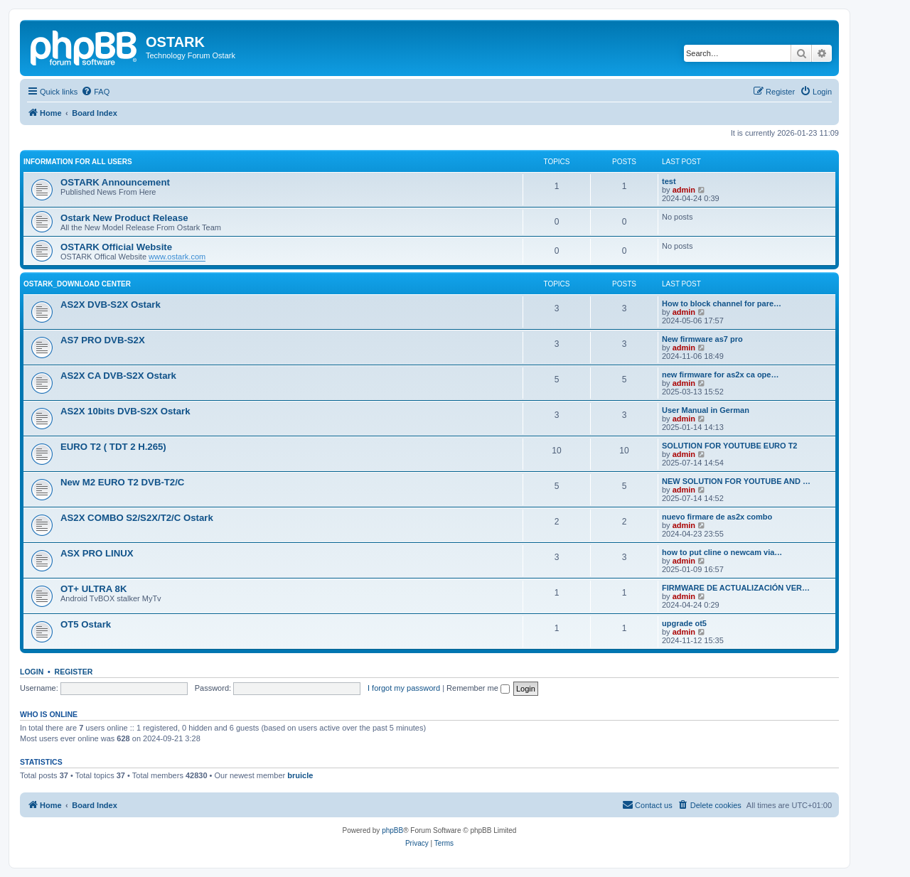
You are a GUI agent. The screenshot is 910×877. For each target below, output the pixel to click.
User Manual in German (705, 410)
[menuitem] (95, 91)
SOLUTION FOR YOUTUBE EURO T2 (729, 445)
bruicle (300, 775)
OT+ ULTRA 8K (93, 588)
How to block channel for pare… (721, 303)
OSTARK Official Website (116, 247)
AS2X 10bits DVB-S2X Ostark (125, 411)
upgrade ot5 (684, 623)
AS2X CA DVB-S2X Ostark (118, 375)
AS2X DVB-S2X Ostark (110, 304)
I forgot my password (404, 688)
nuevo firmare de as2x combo (717, 516)
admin (684, 189)
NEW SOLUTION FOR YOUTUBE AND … (736, 481)
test (669, 181)
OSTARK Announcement (115, 182)
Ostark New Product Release (124, 217)
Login (31, 671)
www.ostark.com (177, 256)
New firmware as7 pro (702, 339)
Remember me (478, 688)
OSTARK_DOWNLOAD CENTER (77, 284)
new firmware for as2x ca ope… (720, 374)
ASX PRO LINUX (97, 553)
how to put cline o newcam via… (722, 552)
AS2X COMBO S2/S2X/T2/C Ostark (136, 517)
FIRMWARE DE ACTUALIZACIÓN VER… (736, 587)
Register (74, 671)
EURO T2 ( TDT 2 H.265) (113, 446)
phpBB (392, 830)
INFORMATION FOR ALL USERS (77, 162)
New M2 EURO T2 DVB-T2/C (122, 482)
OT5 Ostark (85, 624)
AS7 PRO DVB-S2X (102, 340)
